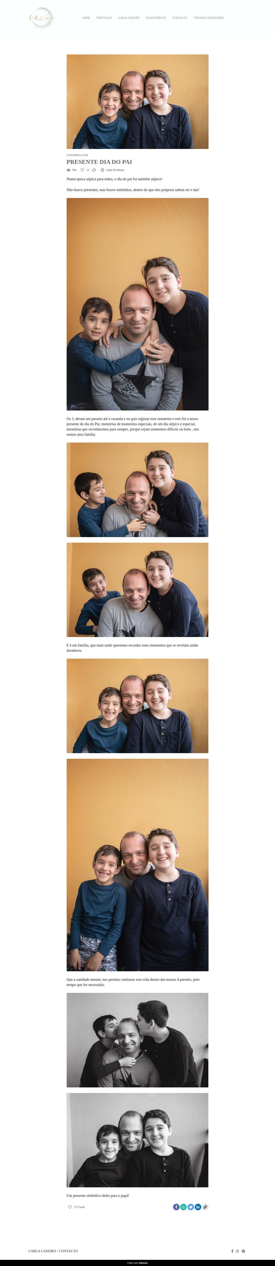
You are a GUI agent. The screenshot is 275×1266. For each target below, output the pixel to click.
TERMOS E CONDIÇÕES (209, 18)
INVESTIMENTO (156, 18)
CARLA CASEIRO (128, 18)
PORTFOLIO (104, 18)
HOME (86, 18)
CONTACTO (180, 18)
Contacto (68, 1251)
